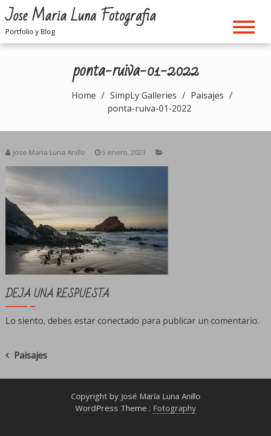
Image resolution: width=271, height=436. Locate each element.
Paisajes (30, 355)
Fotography (174, 407)
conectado (118, 321)
